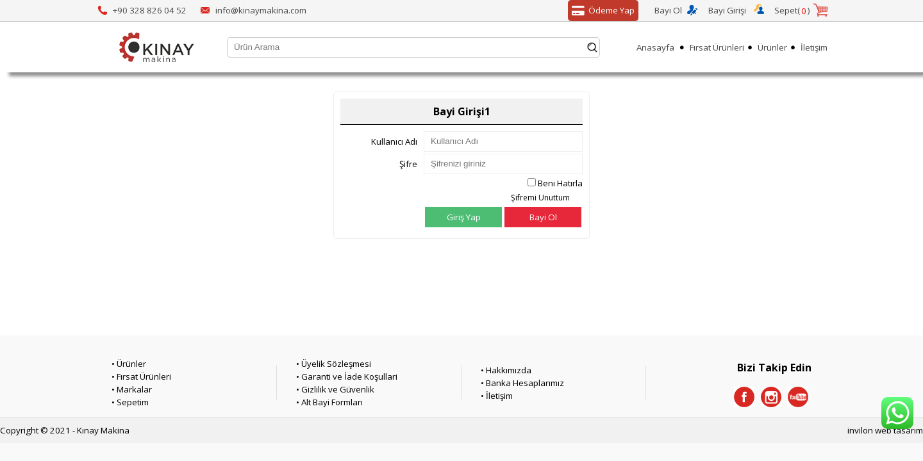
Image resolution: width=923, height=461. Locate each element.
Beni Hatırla (560, 183)
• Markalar (132, 389)
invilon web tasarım (885, 430)
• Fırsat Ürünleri (141, 376)
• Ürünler (129, 363)
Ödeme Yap (601, 11)
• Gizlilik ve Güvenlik (335, 389)
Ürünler (772, 47)
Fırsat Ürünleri (717, 47)
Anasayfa (655, 47)
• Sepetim (130, 402)
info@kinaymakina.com (260, 10)
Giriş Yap (464, 217)
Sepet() (792, 10)
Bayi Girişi (727, 10)
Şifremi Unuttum (540, 197)
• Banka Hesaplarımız (522, 383)
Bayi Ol (668, 10)
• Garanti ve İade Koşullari (346, 376)
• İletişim (497, 395)
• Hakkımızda (506, 370)
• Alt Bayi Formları (329, 402)
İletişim (814, 47)
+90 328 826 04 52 (150, 10)
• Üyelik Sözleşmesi (333, 363)
